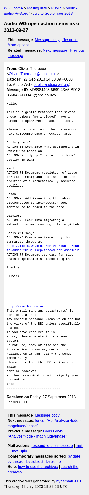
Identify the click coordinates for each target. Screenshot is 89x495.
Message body (47, 40)
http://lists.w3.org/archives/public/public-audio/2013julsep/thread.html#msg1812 (44, 248)
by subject (34, 461)
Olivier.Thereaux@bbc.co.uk (32, 74)
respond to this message (52, 446)
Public (56, 8)
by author (54, 461)
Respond (70, 40)
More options (19, 45)
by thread (15, 461)
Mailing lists (37, 8)
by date (74, 456)
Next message (55, 50)
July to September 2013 (53, 13)
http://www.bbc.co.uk (25, 306)
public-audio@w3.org (51, 84)
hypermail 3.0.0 (69, 481)
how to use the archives (38, 467)
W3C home (13, 8)
